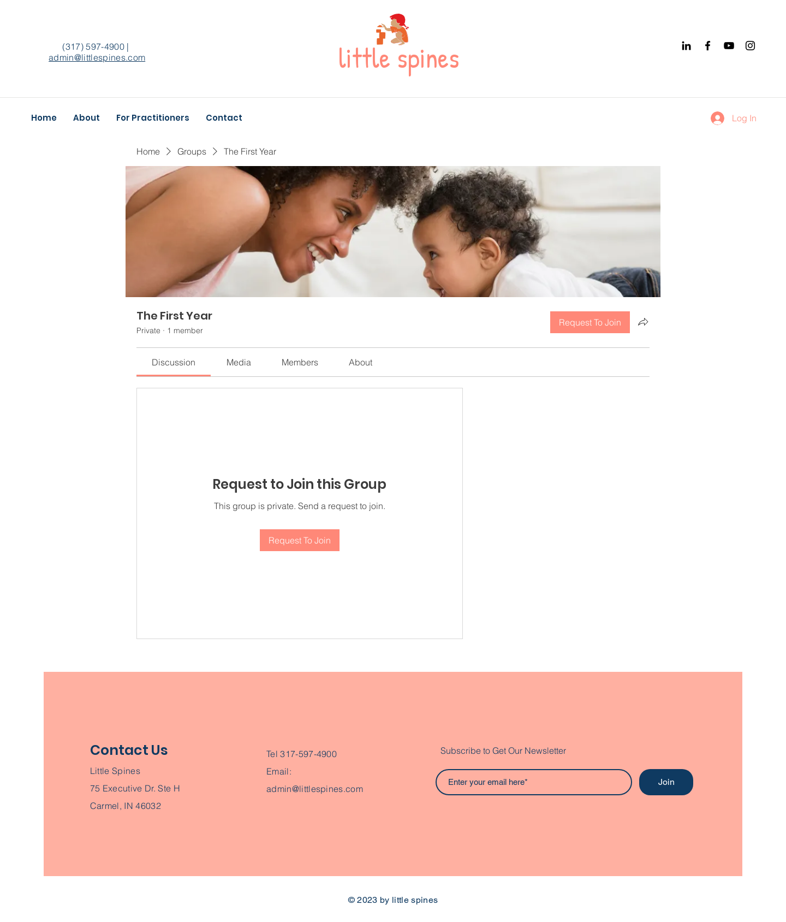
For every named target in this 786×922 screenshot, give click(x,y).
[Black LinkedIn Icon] (686, 45)
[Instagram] (750, 45)
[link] (173, 362)
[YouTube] (729, 45)
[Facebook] (707, 45)
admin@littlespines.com (97, 57)
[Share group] (643, 321)
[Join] (666, 782)
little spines (399, 57)
